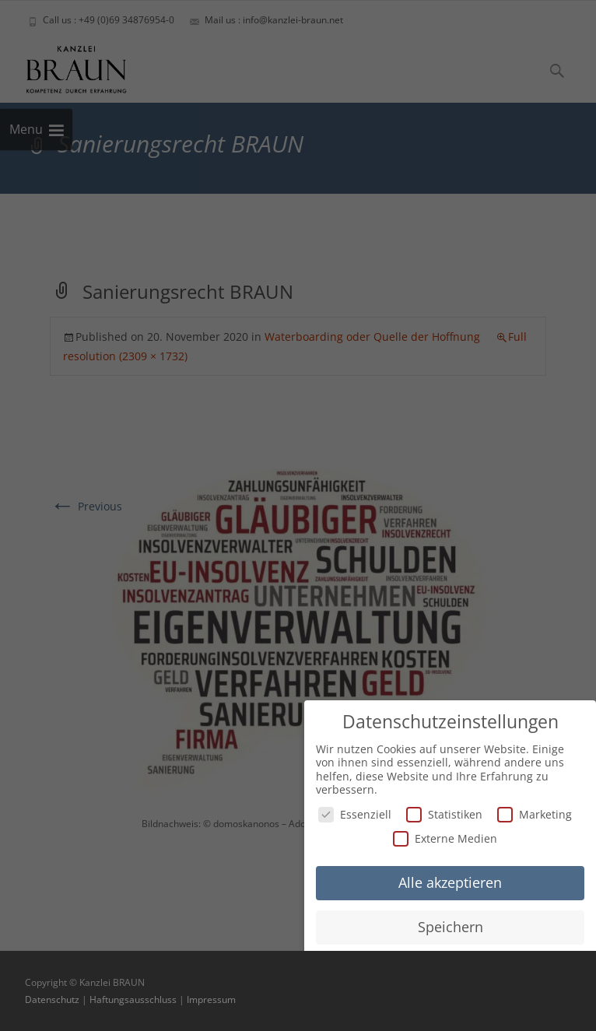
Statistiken (444, 812)
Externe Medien (445, 837)
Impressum (211, 999)
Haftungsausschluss (133, 999)
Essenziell (354, 812)
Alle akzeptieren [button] (450, 880)
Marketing (534, 812)
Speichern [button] (450, 925)
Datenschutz (52, 999)
